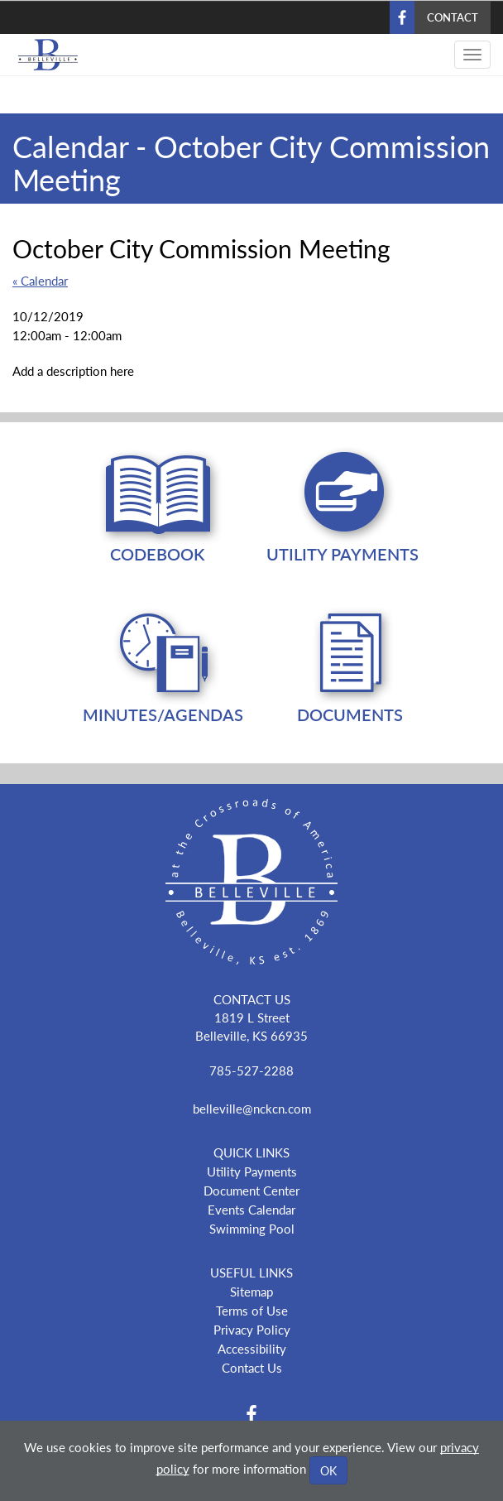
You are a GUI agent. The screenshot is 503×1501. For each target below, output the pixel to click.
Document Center (251, 1190)
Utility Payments (252, 1171)
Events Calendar (251, 1209)
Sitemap (251, 1291)
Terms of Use (252, 1310)
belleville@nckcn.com (252, 1108)
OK (328, 1470)
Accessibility (252, 1348)
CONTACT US (251, 999)
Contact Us (252, 1367)
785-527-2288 (251, 1070)
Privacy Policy (251, 1329)
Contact (452, 17)
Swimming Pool (252, 1228)
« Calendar (40, 280)
